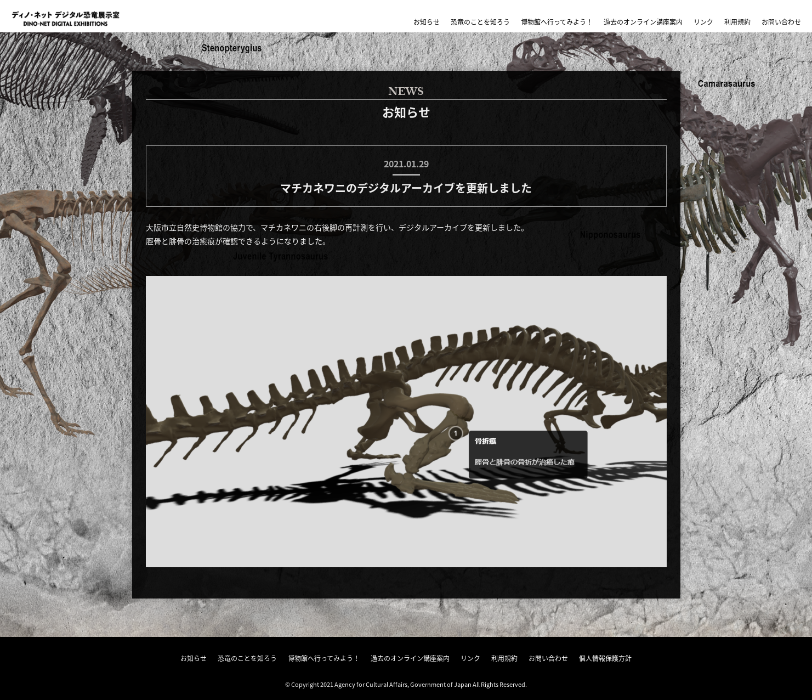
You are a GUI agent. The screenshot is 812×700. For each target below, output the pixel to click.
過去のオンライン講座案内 (643, 22)
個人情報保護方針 (605, 658)
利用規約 (737, 22)
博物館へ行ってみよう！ (557, 22)
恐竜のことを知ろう (480, 22)
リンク (703, 22)
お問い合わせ (781, 22)
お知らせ (426, 22)
